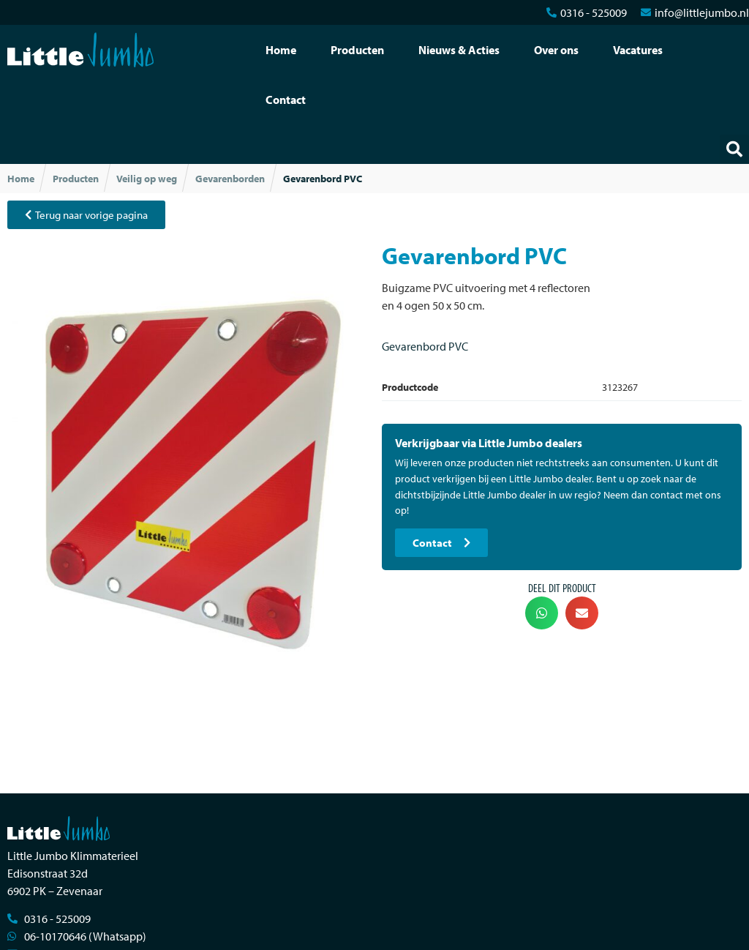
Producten (357, 49)
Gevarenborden (230, 178)
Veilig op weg (146, 178)
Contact (286, 99)
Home (281, 49)
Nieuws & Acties (459, 49)
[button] (734, 149)
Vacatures (638, 49)
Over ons (556, 49)
